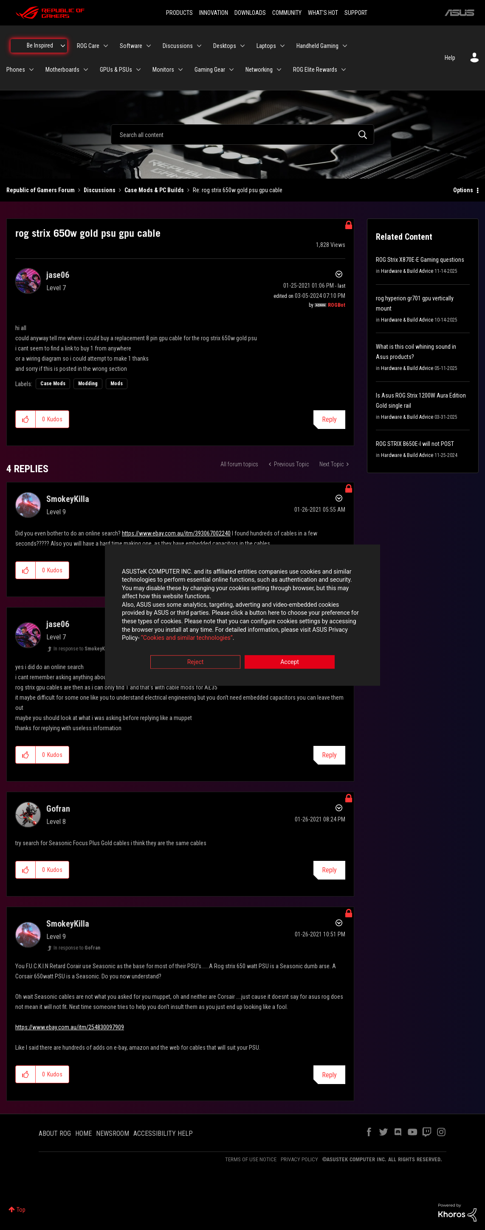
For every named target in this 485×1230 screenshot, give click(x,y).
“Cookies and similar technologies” (187, 638)
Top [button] (21, 1209)
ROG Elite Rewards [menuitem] (315, 69)
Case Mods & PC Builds (154, 190)
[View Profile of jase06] (57, 275)
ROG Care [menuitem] (88, 45)
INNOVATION (213, 12)
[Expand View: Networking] (279, 70)
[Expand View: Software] (148, 46)
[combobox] (242, 134)
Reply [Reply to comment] (329, 755)
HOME (83, 1133)
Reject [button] (195, 661)
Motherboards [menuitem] (62, 69)
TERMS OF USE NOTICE (250, 1159)
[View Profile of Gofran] (58, 809)
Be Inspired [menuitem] (40, 45)
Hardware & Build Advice (407, 271)
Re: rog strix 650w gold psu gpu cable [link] (237, 190)
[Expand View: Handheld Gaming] (345, 46)
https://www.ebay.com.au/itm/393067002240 (176, 533)
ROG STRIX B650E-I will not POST (415, 443)
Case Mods (52, 384)
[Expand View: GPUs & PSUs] (138, 70)
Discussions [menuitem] (178, 45)
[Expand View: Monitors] (180, 70)
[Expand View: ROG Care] (106, 46)
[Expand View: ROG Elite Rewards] (343, 70)
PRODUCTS (179, 12)
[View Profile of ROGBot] (336, 305)
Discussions (100, 190)
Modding (88, 384)
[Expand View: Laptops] (282, 46)
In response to (82, 649)
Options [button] (463, 190)
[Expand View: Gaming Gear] (231, 70)
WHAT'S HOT (323, 12)
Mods (116, 384)
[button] (26, 419)
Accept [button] (289, 661)
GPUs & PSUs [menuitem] (116, 69)
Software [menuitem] (131, 45)
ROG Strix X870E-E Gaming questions (420, 259)
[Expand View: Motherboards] (86, 70)
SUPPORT (355, 12)
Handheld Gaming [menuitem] (317, 45)
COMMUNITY (287, 12)
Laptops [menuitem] (266, 45)
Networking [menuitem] (259, 69)
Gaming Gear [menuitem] (210, 69)
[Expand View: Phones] (31, 70)
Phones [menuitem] (15, 69)
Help (450, 57)
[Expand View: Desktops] (242, 46)
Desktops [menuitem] (224, 45)
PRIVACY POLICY (299, 1159)
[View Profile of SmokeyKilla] (67, 499)
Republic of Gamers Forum (40, 190)
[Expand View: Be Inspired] (63, 45)
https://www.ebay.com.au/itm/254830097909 (69, 1027)
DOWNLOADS (250, 12)
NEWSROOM (112, 1133)
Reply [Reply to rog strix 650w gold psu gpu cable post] (329, 419)
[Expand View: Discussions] (199, 46)
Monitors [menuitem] (163, 69)
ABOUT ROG (55, 1133)
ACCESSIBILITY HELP (163, 1133)
